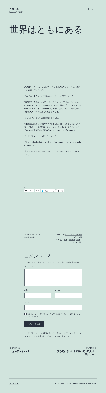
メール (57, 290)
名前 (26, 290)
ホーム (90, 9)
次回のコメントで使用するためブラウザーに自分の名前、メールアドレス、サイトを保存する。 (53, 315)
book (65, 239)
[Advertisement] (38, 208)
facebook (72, 239)
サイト (26, 302)
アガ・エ (14, 9)
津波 (80, 242)
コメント (28, 267)
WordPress (92, 383)
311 (61, 239)
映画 (80, 237)
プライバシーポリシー (62, 383)
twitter (78, 239)
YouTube (74, 242)
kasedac (32, 237)
